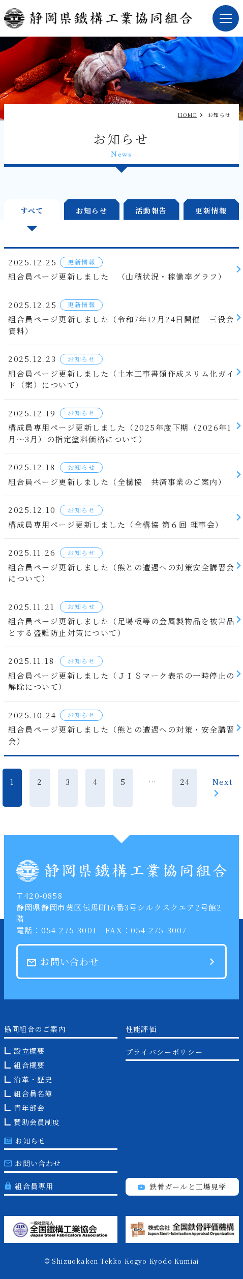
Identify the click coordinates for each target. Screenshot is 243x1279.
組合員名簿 (33, 1093)
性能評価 (141, 1029)
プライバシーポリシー (164, 1052)
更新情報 (211, 210)
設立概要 (29, 1051)
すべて (32, 210)
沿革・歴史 (33, 1079)
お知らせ (91, 210)
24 (185, 781)
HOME (187, 114)
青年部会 (29, 1108)
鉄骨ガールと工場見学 (182, 1186)
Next (222, 786)
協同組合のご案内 (35, 1029)
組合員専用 (28, 1186)
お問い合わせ (63, 961)
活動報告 (151, 210)
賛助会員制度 (37, 1122)
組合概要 (29, 1065)
